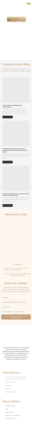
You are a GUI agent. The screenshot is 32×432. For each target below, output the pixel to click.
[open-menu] (29, 4)
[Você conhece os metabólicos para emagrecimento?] (16, 90)
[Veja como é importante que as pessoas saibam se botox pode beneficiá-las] (16, 178)
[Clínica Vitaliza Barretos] (16, 239)
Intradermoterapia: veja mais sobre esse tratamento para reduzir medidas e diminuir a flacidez (15, 150)
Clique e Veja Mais (7, 117)
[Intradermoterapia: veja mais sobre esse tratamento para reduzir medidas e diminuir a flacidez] (16, 133)
